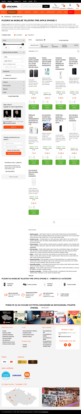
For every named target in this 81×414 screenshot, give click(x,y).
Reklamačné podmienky (8, 336)
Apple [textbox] (5, 57)
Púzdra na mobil (5, 24)
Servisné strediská (6, 338)
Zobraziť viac (5, 30)
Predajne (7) (17, 1)
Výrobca (5, 82)
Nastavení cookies (27, 336)
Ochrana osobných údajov (8, 343)
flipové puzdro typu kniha (39, 27)
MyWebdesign (44, 412)
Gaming (59, 12)
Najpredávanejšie (34, 45)
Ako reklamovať (6, 340)
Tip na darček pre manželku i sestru (47, 341)
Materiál (5, 89)
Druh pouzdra (7, 85)
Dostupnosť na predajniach (9, 78)
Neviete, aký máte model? (13, 150)
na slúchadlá (72, 27)
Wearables (27, 12)
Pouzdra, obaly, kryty (17, 16)
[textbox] (13, 67)
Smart (42, 12)
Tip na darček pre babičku (47, 335)
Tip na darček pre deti (47, 331)
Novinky (76, 45)
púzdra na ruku (53, 25)
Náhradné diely (50, 12)
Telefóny (3, 12)
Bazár (65, 12)
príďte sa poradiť (64, 295)
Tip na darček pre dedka (47, 338)
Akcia (70, 12)
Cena (4, 40)
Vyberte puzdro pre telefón (10, 52)
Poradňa (4, 1)
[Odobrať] (40, 40)
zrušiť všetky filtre (13, 96)
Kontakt (30, 1)
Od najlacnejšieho (44, 46)
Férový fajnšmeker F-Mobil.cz (30, 330)
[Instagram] (69, 344)
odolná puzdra (43, 25)
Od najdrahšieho (55, 46)
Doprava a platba (6, 332)
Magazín (10, 1)
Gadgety (35, 12)
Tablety (20, 12)
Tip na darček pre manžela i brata (47, 345)
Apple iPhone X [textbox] (8, 61)
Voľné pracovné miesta (28, 334)
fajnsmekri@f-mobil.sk (9, 123)
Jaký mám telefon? (10, 171)
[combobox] (13, 57)
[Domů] (2, 16)
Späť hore (31, 275)
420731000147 (13, 121)
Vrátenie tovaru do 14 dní (8, 342)
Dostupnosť (6, 71)
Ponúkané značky (27, 332)
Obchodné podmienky (7, 334)
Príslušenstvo (11, 12)
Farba (4, 92)
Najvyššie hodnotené (64, 46)
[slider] (4, 44)
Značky (25, 1)
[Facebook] (65, 344)
